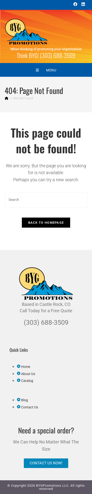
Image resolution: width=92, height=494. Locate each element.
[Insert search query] (46, 200)
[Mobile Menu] (46, 70)
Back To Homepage (46, 222)
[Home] (6, 98)
